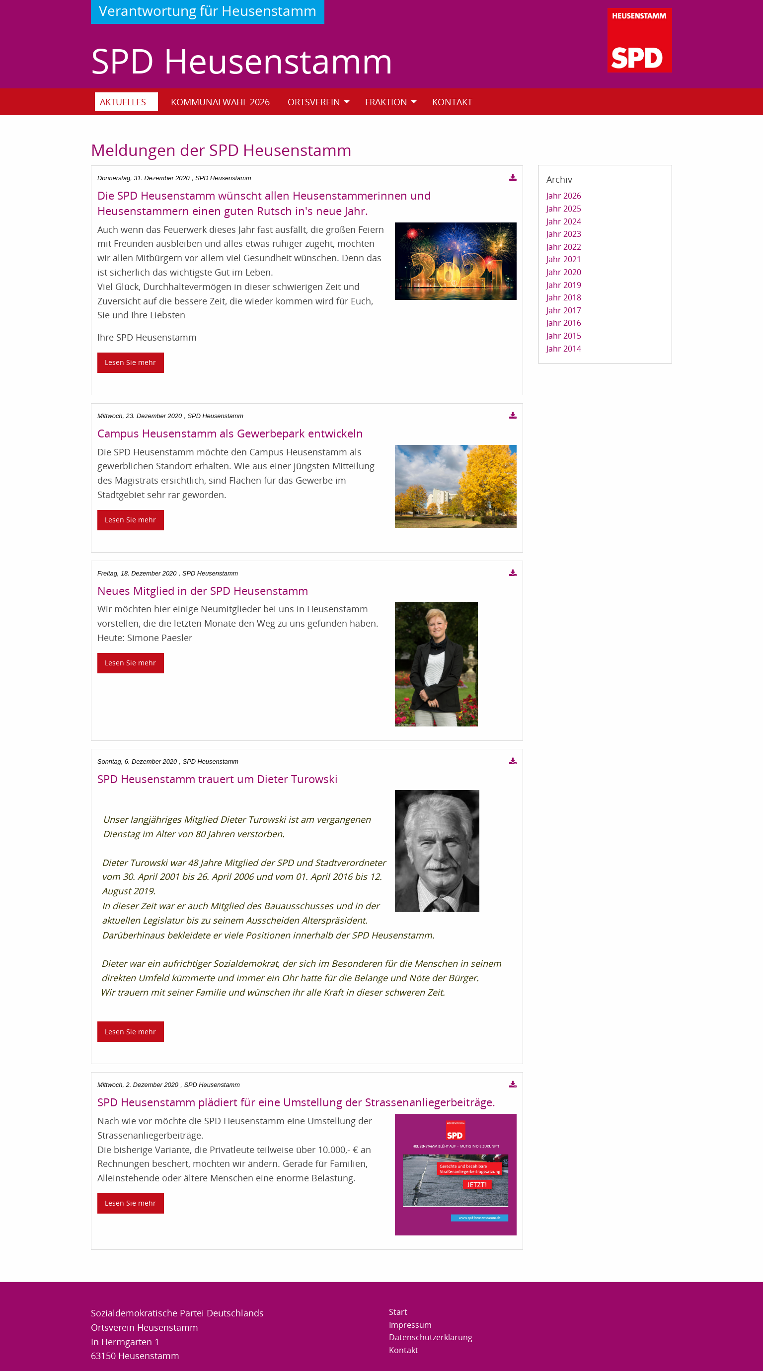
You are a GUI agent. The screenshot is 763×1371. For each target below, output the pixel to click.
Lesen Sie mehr (130, 362)
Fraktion (386, 102)
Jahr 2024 (563, 221)
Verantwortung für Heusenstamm (207, 10)
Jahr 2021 (563, 259)
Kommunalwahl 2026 (220, 102)
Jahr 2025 (563, 208)
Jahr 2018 (563, 297)
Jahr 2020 (563, 272)
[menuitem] (130, 101)
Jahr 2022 (563, 246)
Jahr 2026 (563, 195)
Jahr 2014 (563, 348)
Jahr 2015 (563, 335)
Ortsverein (314, 102)
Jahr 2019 (563, 285)
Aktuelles (123, 102)
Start (398, 1311)
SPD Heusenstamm (242, 60)
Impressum (410, 1324)
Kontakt (452, 102)
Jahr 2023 (563, 233)
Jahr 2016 (563, 322)
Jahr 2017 (563, 310)
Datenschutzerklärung (430, 1337)
